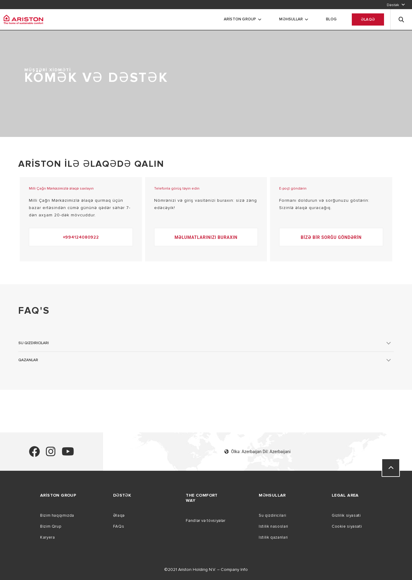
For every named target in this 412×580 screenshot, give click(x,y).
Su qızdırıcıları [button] (33, 343)
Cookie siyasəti (347, 526)
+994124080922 (81, 237)
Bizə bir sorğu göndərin (331, 237)
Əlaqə (368, 19)
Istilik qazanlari (273, 537)
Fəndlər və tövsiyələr (205, 520)
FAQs (118, 526)
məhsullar (291, 19)
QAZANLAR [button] (28, 360)
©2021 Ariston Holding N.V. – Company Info (206, 569)
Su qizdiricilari (272, 515)
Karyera (47, 537)
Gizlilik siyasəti (346, 515)
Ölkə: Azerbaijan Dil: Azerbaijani (257, 451)
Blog (331, 19)
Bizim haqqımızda (57, 515)
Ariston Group (240, 19)
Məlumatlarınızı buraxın (206, 237)
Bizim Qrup (50, 526)
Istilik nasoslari (273, 526)
